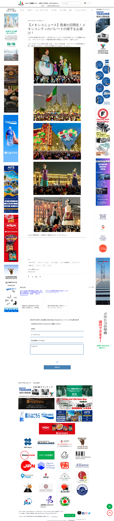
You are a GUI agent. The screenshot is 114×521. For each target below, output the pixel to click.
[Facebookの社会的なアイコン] (83, 513)
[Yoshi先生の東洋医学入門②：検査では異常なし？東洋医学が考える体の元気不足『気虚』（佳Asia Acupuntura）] (31, 296)
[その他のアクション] (85, 21)
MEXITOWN (32, 262)
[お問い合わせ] (69, 515)
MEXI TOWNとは (46, 513)
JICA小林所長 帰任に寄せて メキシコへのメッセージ (57, 307)
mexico (46, 262)
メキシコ (40, 262)
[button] (92, 10)
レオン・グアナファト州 (41, 10)
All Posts (22, 10)
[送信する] (57, 367)
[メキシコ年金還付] (45, 455)
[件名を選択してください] (57, 340)
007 (44, 265)
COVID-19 (29, 10)
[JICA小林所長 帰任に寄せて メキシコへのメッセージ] (57, 296)
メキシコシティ (76, 262)
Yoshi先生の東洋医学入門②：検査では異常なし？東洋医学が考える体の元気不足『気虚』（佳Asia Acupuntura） (31, 307)
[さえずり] (89, 513)
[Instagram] (86, 513)
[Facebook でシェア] (28, 276)
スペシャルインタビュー (81, 10)
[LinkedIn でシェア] (36, 276)
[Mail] (109, 506)
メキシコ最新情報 (64, 262)
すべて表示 (91, 287)
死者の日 (31, 265)
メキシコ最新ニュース (33, 269)
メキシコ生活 (63, 10)
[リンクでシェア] (40, 276)
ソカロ (49, 265)
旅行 (70, 10)
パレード (38, 265)
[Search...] (71, 3)
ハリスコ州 (53, 10)
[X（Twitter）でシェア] (32, 276)
